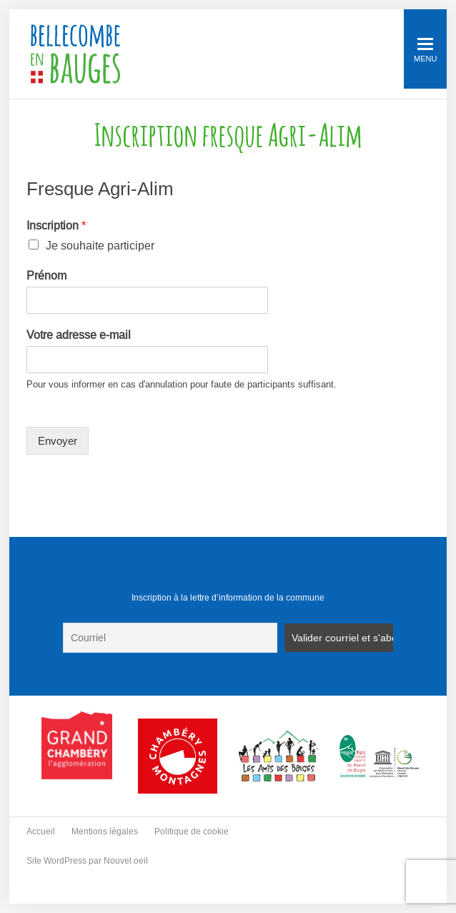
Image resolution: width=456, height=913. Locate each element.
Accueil (40, 831)
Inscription (56, 225)
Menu (425, 50)
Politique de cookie (191, 831)
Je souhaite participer (100, 246)
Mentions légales (104, 831)
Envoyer (57, 441)
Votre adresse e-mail (78, 335)
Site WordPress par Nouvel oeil (87, 861)
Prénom (46, 276)
